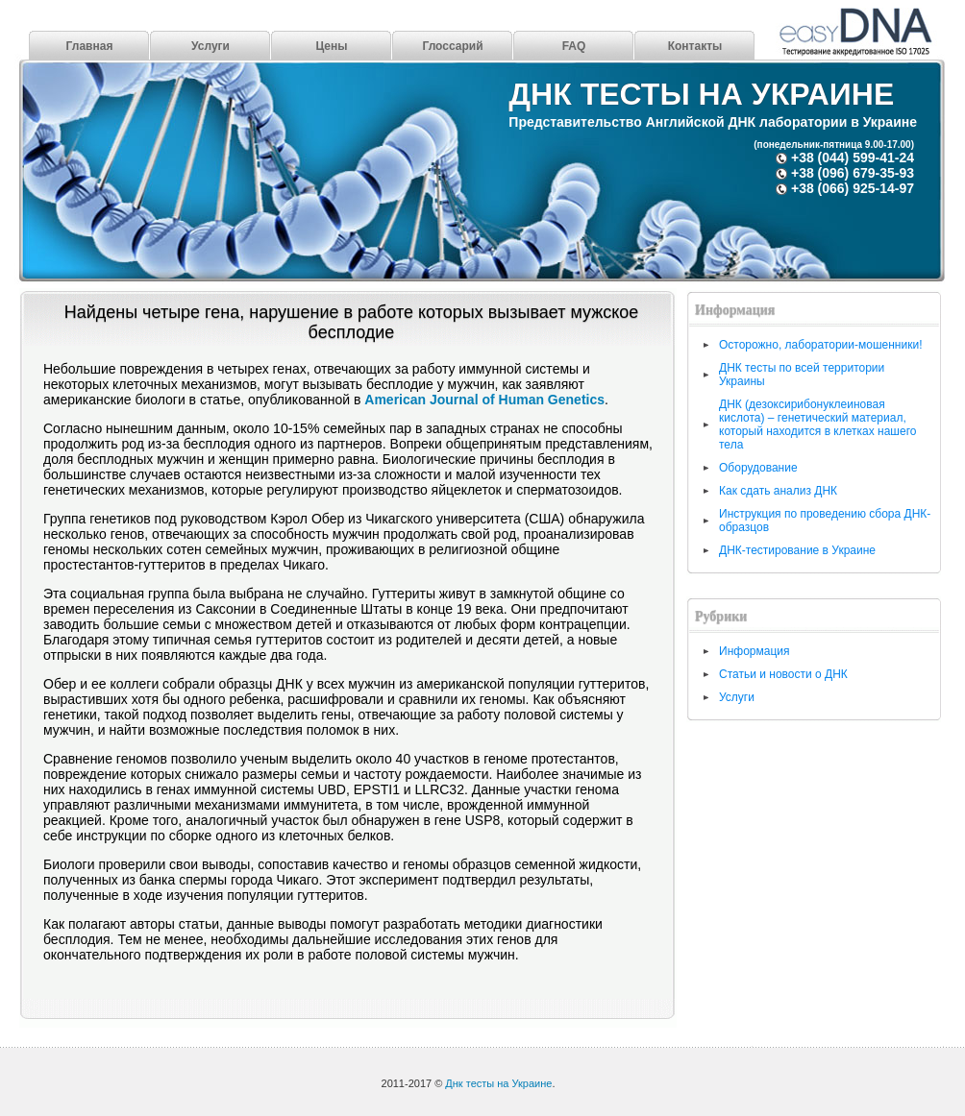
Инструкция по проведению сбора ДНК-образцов (824, 520)
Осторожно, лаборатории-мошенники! (820, 345)
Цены (331, 46)
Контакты (695, 46)
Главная (89, 46)
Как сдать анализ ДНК (778, 490)
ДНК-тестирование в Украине (797, 550)
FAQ (574, 46)
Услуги (210, 46)
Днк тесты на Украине (701, 94)
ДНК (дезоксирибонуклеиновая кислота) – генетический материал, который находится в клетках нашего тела (817, 424)
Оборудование (758, 467)
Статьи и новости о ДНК (783, 674)
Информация (754, 651)
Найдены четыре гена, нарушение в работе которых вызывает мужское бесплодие (351, 322)
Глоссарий (452, 46)
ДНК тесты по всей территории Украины (801, 374)
